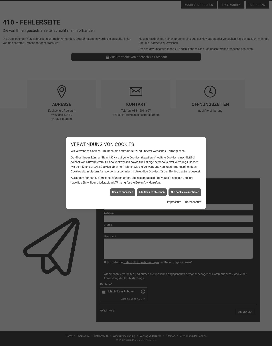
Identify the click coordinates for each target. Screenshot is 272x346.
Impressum (174, 194)
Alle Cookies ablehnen (152, 184)
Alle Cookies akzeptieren (184, 184)
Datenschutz (193, 194)
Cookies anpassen (122, 184)
